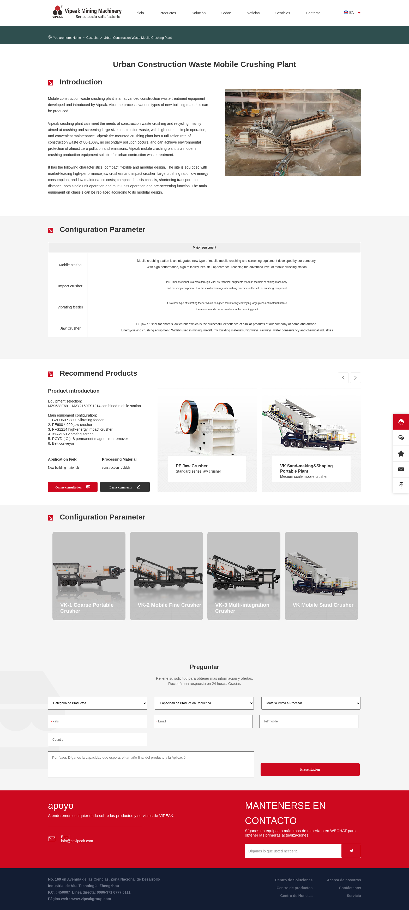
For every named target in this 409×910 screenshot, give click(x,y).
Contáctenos (350, 888)
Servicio (354, 896)
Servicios (282, 13)
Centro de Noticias (296, 896)
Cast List (92, 38)
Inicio (139, 13)
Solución (199, 13)
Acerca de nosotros (344, 880)
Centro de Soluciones (293, 880)
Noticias (253, 13)
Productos (168, 13)
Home (77, 38)
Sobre (226, 13)
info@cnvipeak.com (77, 841)
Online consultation (72, 487)
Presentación (310, 769)
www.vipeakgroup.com (91, 899)
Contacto (313, 13)
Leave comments (125, 487)
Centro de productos (295, 888)
